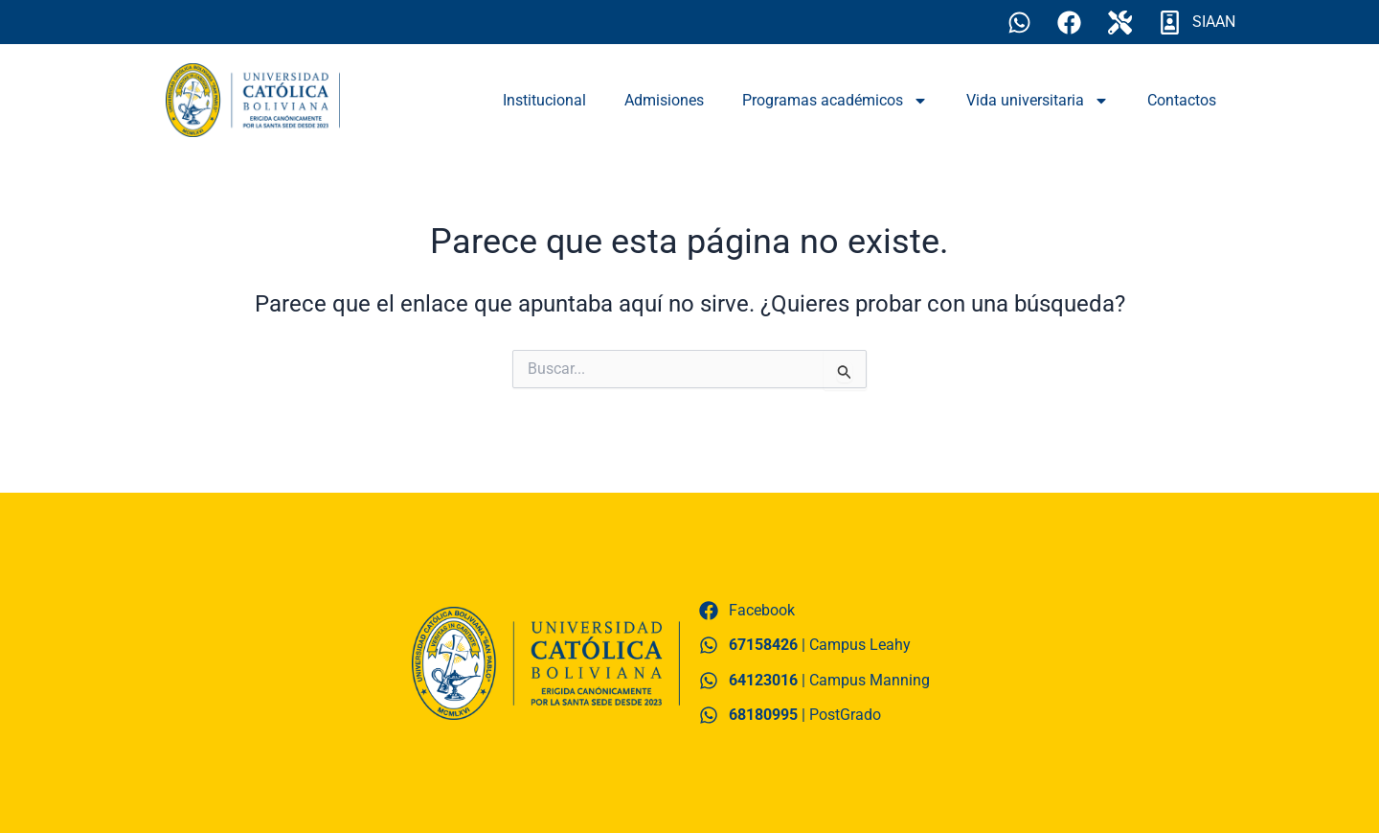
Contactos (1181, 100)
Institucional (544, 100)
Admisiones (664, 100)
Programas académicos (835, 100)
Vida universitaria (1037, 100)
